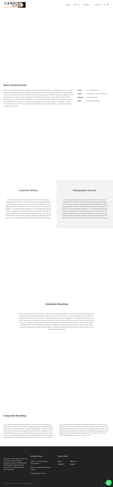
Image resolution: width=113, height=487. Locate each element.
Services (86, 4)
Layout (88, 101)
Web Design (96, 101)
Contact (98, 4)
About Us (77, 4)
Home (68, 4)
